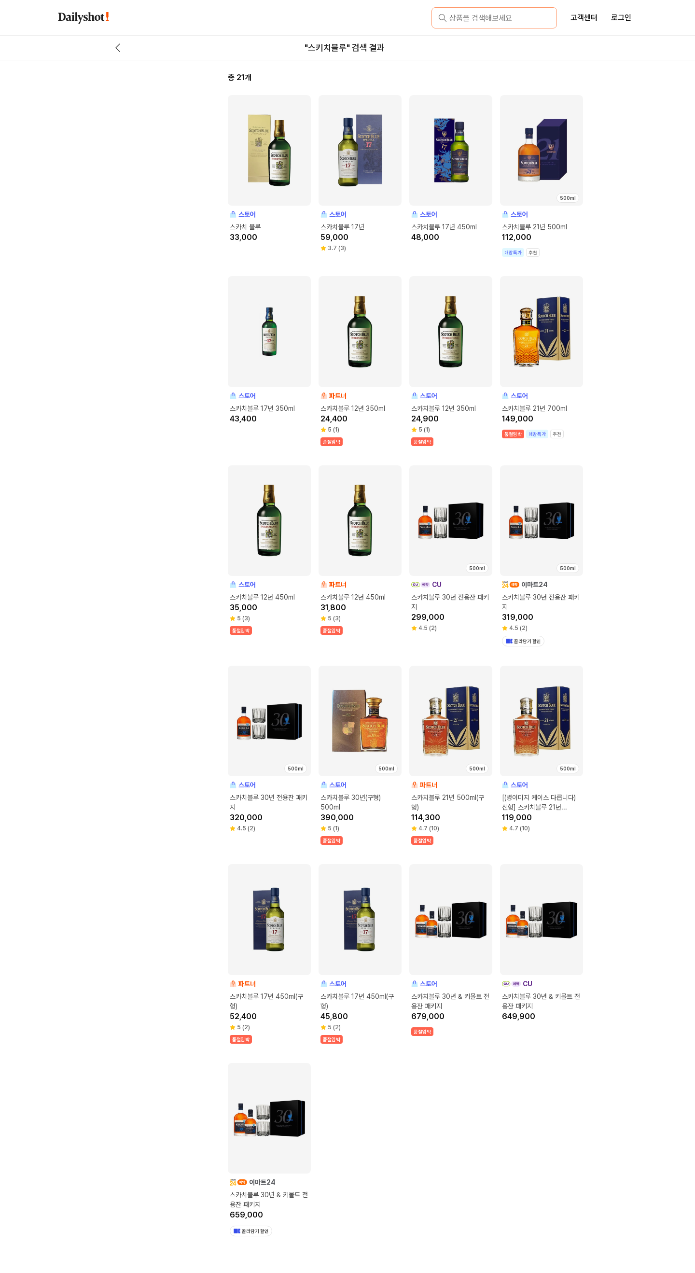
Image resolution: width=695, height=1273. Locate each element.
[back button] (117, 47)
